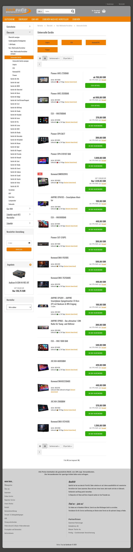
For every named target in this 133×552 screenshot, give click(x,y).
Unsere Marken (8, 507)
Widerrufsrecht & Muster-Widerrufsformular (17, 530)
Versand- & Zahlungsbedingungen (13, 518)
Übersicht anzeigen (14, 41)
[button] (40, 62)
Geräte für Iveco (15, 122)
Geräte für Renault (16, 161)
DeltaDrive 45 (74, 530)
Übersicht (23, 19)
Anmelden (19, 253)
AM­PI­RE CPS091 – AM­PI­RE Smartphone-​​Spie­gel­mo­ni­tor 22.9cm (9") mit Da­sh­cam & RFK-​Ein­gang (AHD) (65, 306)
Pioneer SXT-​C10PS (58, 241)
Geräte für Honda (15, 115)
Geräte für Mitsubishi (17, 144)
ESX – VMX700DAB (58, 117)
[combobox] (54, 62)
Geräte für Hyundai (16, 118)
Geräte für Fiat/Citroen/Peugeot (20, 104)
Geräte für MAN (15, 133)
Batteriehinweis (8, 537)
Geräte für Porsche (16, 158)
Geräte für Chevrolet (16, 93)
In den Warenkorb (95, 130)
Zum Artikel (95, 89)
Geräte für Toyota (15, 183)
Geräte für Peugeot (16, 154)
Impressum (7, 496)
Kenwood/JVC (16, 75)
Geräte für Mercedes (16, 140)
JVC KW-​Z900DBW (58, 405)
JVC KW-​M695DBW (58, 365)
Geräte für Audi (15, 86)
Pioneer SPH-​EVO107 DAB (61, 157)
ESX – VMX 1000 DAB (59, 345)
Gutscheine (10, 19)
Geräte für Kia (15, 126)
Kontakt (6, 511)
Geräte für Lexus (15, 129)
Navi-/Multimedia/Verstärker (17, 52)
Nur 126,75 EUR (18, 293)
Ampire (15, 68)
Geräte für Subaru (16, 176)
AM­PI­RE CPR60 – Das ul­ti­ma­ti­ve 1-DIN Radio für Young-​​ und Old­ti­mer (66, 326)
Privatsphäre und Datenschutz (12, 533)
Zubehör (76, 19)
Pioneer (15, 79)
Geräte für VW (15, 190)
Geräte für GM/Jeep (16, 111)
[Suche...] (40, 11)
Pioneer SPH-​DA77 (58, 137)
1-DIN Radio (12, 48)
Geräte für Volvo (15, 186)
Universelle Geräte (16, 61)
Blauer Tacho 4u (75, 533)
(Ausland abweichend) (71, 86)
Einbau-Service (8, 500)
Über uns (7, 493)
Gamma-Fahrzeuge (76, 527)
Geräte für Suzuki (15, 179)
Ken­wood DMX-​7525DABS (61, 281)
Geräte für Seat (15, 165)
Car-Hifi (35, 19)
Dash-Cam (11, 201)
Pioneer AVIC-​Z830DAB (60, 97)
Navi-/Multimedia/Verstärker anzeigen (19, 56)
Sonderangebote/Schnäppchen (17, 45)
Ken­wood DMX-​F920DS (60, 261)
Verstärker (12, 194)
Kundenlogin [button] (110, 4)
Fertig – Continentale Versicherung (82, 537)
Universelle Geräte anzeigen (21, 65)
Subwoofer (12, 208)
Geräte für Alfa (15, 83)
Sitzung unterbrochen (10, 526)
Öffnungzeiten (8, 489)
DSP (10, 197)
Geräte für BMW (15, 90)
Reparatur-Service (9, 504)
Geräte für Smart (15, 172)
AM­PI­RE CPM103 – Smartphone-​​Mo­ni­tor (66, 203)
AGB (5, 522)
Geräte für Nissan (15, 147)
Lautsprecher (12, 204)
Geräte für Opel (15, 151)
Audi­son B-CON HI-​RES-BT (19, 286)
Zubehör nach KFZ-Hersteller (55, 19)
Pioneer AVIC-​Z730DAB (60, 77)
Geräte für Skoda (15, 169)
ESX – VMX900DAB (58, 221)
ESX (14, 72)
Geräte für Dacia (15, 97)
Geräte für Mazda (15, 136)
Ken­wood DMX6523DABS (60, 385)
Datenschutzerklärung (10, 515)
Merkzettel (121, 4)
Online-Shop (60, 548)
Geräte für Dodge (15, 100)
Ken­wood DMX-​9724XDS (60, 425)
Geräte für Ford (15, 108)
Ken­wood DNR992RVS (59, 178)
